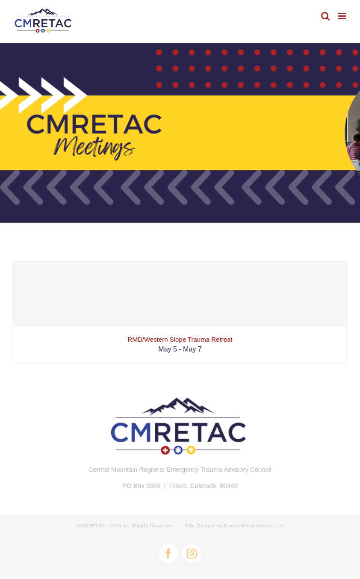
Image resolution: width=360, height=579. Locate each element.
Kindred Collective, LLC (254, 526)
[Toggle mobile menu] (342, 16)
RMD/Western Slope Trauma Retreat (180, 339)
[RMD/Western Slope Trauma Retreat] (180, 294)
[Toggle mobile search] (325, 16)
